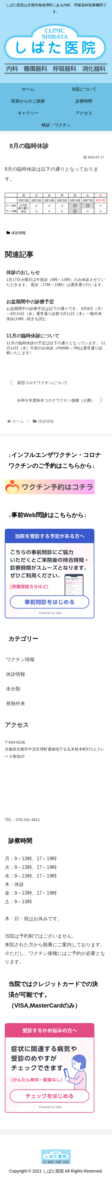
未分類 (13, 688)
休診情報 (16, 233)
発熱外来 (15, 703)
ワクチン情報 (20, 659)
